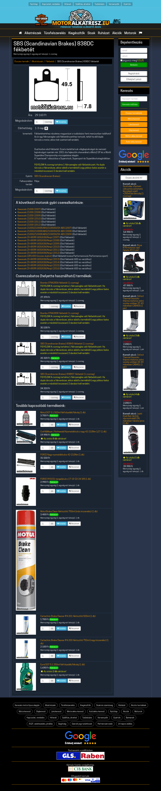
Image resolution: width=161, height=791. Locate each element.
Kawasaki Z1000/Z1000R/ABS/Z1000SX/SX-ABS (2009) (45, 234)
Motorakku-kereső (75, 711)
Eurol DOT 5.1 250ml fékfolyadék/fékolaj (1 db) (62, 664)
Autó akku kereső (134, 142)
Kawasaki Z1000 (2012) (29, 225)
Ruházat (104, 33)
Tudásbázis (99, 4)
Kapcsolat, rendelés (51, 4)
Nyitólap (34, 4)
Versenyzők (114, 4)
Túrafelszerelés (55, 33)
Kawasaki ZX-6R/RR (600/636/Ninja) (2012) (39, 253)
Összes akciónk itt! (133, 178)
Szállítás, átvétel (82, 4)
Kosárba (61, 122)
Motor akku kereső (133, 136)
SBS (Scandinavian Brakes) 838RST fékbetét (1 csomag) (67, 374)
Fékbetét (50, 61)
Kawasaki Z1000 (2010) (29, 218)
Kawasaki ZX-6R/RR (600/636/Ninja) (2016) (39, 268)
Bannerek (130, 717)
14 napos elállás (125, 724)
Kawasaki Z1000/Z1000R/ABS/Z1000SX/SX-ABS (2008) (45, 231)
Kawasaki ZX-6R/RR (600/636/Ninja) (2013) (39, 259)
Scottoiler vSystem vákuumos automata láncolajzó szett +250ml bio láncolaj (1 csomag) (133, 191)
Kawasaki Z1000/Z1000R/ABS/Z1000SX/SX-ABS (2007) (45, 228)
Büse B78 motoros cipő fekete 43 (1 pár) (132, 247)
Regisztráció (133, 73)
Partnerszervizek (105, 724)
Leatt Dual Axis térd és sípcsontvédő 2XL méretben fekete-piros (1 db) (133, 418)
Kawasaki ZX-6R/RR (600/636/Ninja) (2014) (39, 262)
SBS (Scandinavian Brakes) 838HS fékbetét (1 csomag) (67, 343)
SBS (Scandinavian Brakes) (47, 176)
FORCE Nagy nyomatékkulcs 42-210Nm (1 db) (62, 454)
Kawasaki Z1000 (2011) (29, 221)
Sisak (91, 33)
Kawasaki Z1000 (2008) (29, 212)
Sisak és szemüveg (104, 705)
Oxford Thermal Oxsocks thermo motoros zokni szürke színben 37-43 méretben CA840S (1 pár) (133, 302)
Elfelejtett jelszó (133, 79)
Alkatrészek (33, 33)
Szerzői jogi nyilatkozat (82, 724)
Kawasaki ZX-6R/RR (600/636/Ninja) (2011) (39, 250)
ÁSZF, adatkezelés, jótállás (41, 724)
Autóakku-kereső (97, 711)
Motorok (130, 33)
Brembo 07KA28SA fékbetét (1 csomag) (59, 282)
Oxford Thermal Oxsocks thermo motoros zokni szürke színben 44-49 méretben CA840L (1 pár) (133, 361)
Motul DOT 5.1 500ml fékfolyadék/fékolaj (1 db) (63, 412)
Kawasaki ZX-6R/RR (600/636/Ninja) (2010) (39, 246)
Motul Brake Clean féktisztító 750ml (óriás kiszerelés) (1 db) (68, 511)
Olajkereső (41, 711)
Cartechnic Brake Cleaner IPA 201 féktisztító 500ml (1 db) (68, 616)
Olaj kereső (134, 130)
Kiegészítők (76, 33)
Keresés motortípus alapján (27, 705)
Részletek (79, 306)
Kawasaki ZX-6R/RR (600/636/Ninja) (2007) (39, 237)
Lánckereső (134, 124)
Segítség (62, 724)
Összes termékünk (133, 113)
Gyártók (127, 4)
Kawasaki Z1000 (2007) (29, 209)
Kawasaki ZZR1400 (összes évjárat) (35, 256)
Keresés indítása (129, 104)
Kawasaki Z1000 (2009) (29, 215)
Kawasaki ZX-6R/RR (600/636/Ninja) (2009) (39, 243)
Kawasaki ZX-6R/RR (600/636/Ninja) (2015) (39, 265)
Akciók (117, 33)
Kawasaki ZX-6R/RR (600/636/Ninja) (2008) (39, 240)
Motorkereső (134, 119)
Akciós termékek (138, 705)
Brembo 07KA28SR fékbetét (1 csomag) (59, 313)
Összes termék (21, 61)
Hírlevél (67, 4)
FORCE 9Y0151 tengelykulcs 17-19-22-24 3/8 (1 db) (65, 478)
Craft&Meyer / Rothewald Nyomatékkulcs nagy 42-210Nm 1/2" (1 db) (73, 431)
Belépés (134, 65)
